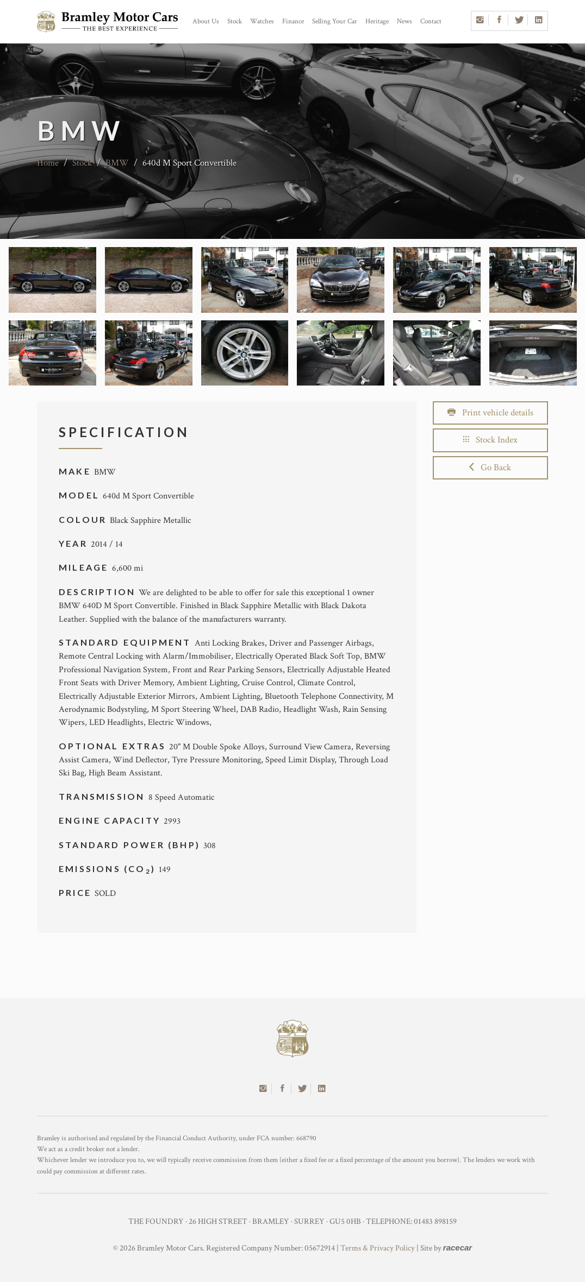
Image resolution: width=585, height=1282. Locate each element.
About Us (205, 21)
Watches (262, 21)
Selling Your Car (334, 21)
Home (48, 163)
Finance (293, 21)
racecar (457, 1247)
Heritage (377, 21)
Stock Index (490, 440)
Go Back (490, 467)
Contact (430, 21)
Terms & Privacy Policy (377, 1248)
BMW (117, 163)
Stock (234, 21)
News (404, 21)
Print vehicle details (490, 413)
